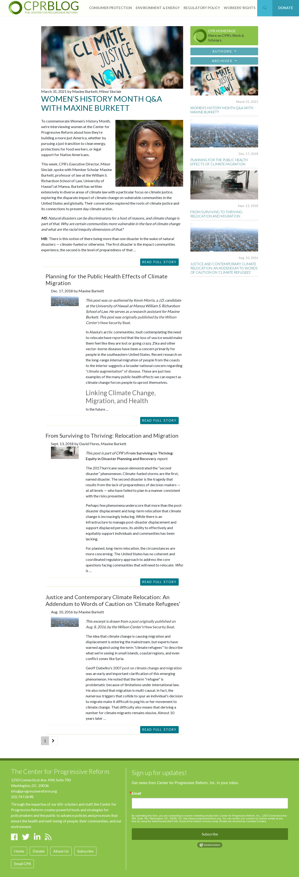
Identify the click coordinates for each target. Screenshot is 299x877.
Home (19, 851)
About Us (61, 851)
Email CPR (22, 863)
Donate (39, 851)
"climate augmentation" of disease (113, 371)
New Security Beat (115, 322)
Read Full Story (159, 262)
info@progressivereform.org (34, 791)
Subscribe (85, 851)
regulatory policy (202, 8)
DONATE (285, 8)
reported (119, 337)
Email (136, 793)
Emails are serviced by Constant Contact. (243, 821)
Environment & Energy (158, 8)
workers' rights (239, 8)
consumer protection (110, 8)
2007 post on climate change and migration (147, 668)
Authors (223, 51)
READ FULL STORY (159, 420)
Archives (223, 60)
